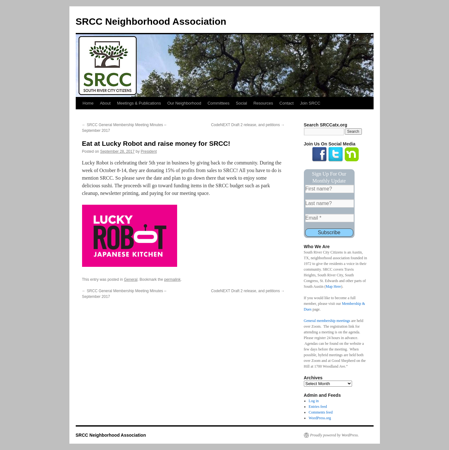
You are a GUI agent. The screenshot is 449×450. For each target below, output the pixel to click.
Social (241, 103)
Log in (314, 401)
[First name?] (329, 189)
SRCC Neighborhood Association (151, 21)
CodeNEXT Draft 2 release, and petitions (248, 125)
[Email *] (329, 218)
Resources (263, 103)
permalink (172, 279)
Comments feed (321, 412)
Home (88, 103)
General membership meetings (327, 320)
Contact (286, 103)
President (149, 151)
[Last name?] (329, 203)
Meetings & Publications (139, 103)
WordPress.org (320, 418)
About (105, 103)
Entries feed (318, 406)
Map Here (333, 286)
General (131, 279)
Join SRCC (310, 103)
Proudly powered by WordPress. (334, 435)
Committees (218, 103)
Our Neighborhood (184, 103)
